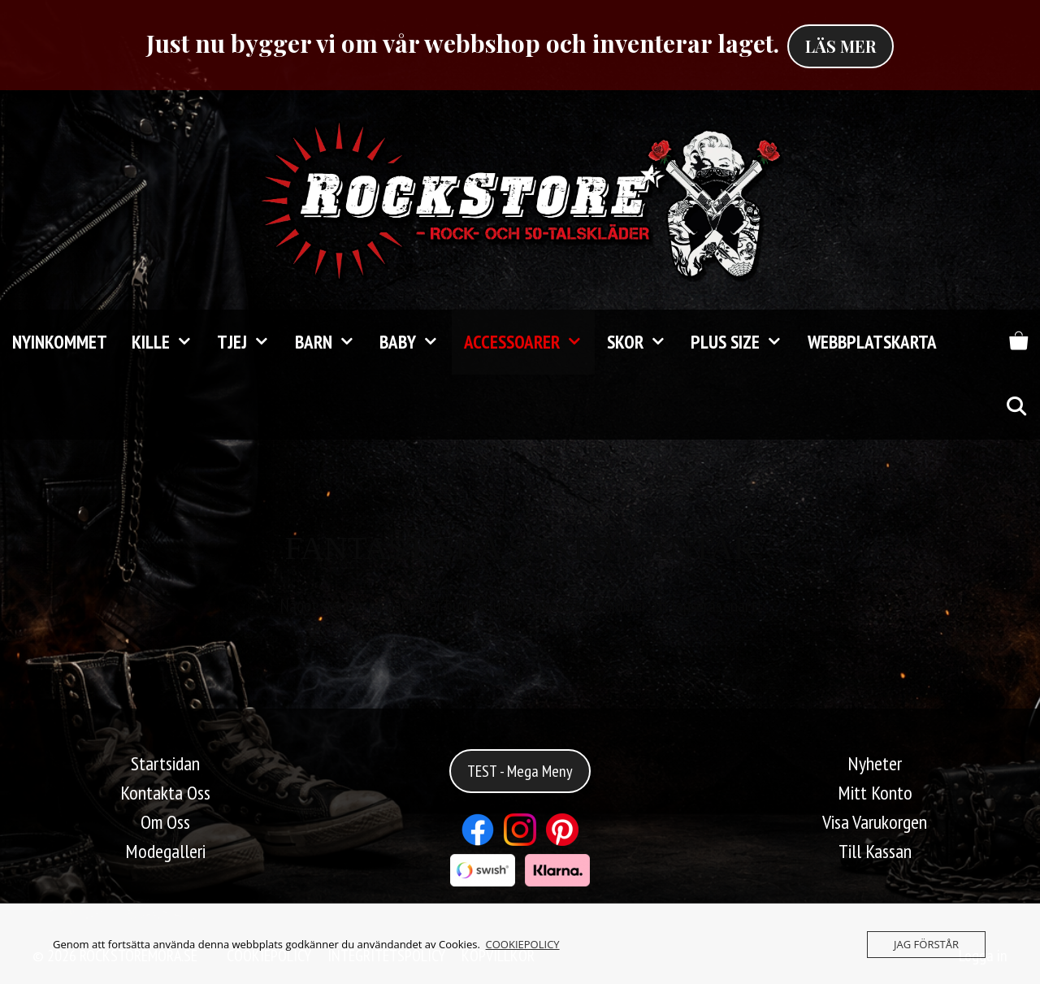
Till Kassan (875, 851)
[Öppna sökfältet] (1015, 407)
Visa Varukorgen (874, 821)
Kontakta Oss (165, 792)
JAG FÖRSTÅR (926, 944)
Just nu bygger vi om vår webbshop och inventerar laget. (462, 43)
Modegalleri (165, 851)
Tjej (249, 342)
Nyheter (874, 763)
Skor (642, 342)
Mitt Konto (875, 792)
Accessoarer (529, 342)
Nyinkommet (59, 341)
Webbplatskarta (872, 341)
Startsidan (165, 763)
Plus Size (743, 342)
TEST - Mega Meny (520, 771)
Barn (331, 342)
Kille (168, 342)
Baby (415, 342)
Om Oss (165, 821)
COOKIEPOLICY (523, 944)
